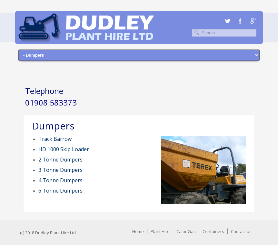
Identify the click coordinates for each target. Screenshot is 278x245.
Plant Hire (160, 231)
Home (138, 231)
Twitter (227, 21)
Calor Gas (186, 231)
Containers (213, 231)
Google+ (253, 21)
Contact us (241, 231)
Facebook (240, 21)
